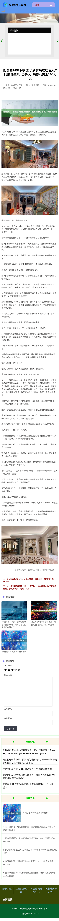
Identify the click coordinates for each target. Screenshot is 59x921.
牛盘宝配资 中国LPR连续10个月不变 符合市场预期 (27, 769)
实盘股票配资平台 (36, 890)
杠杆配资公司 (21, 890)
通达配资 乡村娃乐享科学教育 (35, 813)
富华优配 (7, 888)
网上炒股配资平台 (51, 890)
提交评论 (10, 729)
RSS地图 (34, 909)
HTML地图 (42, 909)
